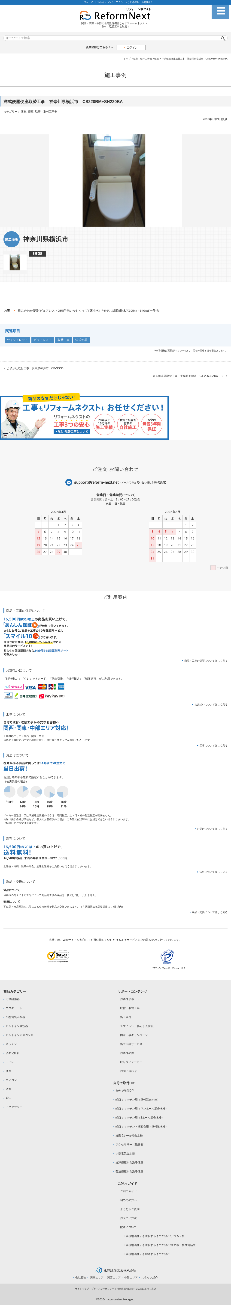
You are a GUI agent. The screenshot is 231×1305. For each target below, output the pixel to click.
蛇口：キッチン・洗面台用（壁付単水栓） (142, 1126)
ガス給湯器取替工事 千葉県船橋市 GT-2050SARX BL (188, 376)
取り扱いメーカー (131, 1062)
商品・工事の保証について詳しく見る (206, 660)
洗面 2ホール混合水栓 (129, 1135)
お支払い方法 (128, 1218)
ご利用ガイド (128, 1191)
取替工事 (64, 340)
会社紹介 (80, 1277)
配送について (128, 1227)
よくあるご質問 (130, 1209)
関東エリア (97, 1277)
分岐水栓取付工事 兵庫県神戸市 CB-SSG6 (35, 368)
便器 (156, 58)
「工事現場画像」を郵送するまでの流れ (145, 1254)
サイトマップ (82, 1288)
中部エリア (131, 1277)
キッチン (11, 1044)
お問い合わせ (128, 1071)
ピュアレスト (43, 340)
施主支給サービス (131, 1044)
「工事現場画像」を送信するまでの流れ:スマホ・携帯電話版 (158, 1245)
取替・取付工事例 (142, 58)
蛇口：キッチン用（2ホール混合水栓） (140, 1117)
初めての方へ (128, 1200)
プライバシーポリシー (102, 1288)
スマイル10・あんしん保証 (137, 1026)
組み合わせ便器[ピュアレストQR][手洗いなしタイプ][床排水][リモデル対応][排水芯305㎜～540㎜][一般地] (88, 310)
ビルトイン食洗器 (17, 1026)
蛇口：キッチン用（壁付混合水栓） (138, 1099)
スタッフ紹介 (149, 1277)
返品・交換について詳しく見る (210, 912)
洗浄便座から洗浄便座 (129, 1162)
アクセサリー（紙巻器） (131, 1144)
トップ (127, 58)
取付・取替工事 (130, 1008)
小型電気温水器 (15, 1017)
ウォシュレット (17, 340)
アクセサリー (14, 1107)
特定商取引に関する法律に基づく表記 (136, 1288)
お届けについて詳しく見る (212, 828)
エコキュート (14, 1008)
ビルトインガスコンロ (19, 1035)
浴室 (8, 1089)
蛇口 (8, 1098)
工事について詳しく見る (214, 745)
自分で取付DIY (125, 1090)
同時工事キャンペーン (134, 1035)
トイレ (10, 1062)
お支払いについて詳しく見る (211, 704)
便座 (30, 111)
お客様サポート (130, 999)
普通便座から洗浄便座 (129, 1171)
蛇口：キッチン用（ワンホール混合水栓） (142, 1108)
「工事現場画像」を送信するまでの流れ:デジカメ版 (152, 1236)
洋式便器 (81, 340)
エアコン (11, 1080)
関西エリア (114, 1277)
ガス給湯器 (13, 999)
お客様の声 (127, 1053)
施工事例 (125, 1017)
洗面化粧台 (13, 1053)
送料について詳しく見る (214, 871)
